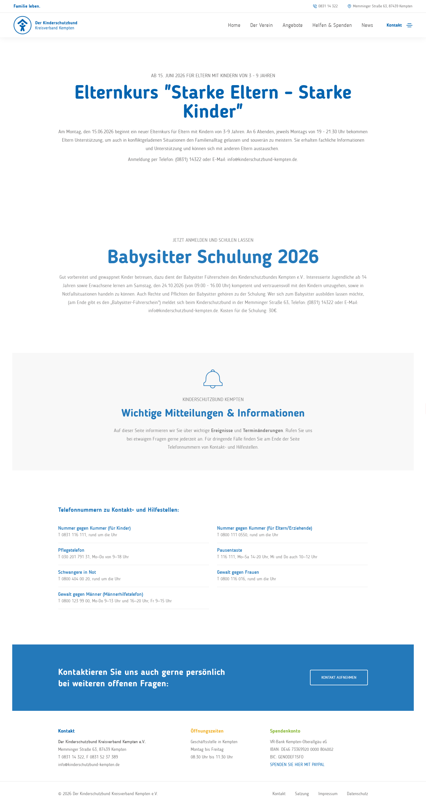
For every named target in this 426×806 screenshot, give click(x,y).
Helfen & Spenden (332, 25)
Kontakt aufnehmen (338, 677)
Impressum (327, 793)
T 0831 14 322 (71, 757)
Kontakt (394, 25)
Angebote (293, 25)
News (367, 25)
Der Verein (261, 25)
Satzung (302, 793)
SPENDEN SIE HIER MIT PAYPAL (297, 764)
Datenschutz (357, 793)
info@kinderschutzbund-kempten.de (89, 764)
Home (234, 25)
